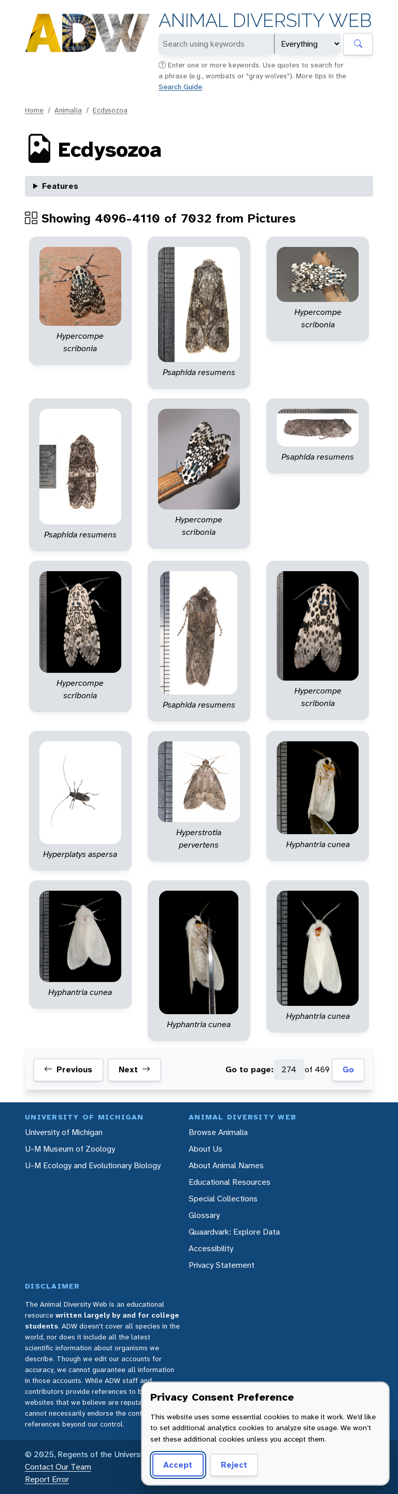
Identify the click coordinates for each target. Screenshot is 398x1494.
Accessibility (211, 1248)
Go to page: (249, 1069)
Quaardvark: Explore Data (234, 1231)
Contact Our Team (58, 1466)
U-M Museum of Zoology (70, 1148)
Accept (177, 1464)
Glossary (204, 1215)
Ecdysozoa (110, 110)
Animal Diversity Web (265, 20)
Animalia (68, 110)
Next (134, 1069)
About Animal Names (226, 1165)
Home (34, 110)
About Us (205, 1148)
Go (348, 1069)
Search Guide (180, 86)
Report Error (47, 1479)
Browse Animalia (218, 1132)
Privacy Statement (221, 1265)
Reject (234, 1464)
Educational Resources (230, 1182)
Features (60, 186)
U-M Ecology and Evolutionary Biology (93, 1165)
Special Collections (223, 1198)
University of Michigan (64, 1132)
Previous (68, 1069)
